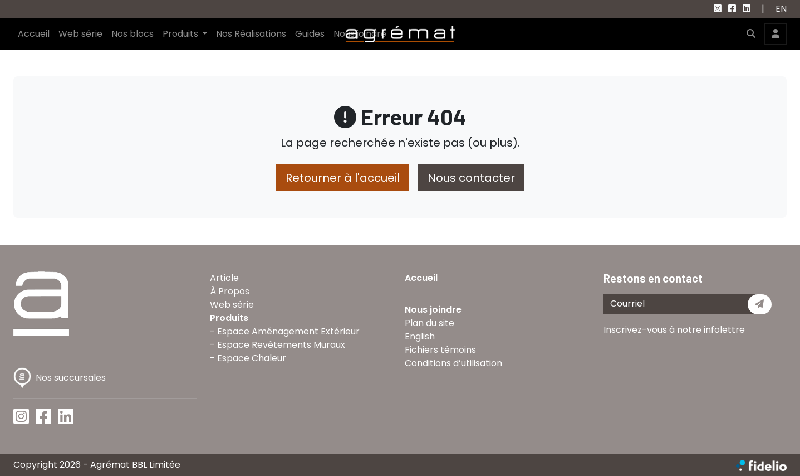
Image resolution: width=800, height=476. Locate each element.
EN (781, 8)
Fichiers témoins (440, 349)
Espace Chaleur (251, 358)
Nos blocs (132, 33)
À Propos (229, 291)
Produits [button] (181, 33)
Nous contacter (471, 178)
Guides (310, 33)
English (420, 336)
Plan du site (429, 323)
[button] (751, 34)
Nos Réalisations (251, 33)
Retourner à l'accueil (343, 178)
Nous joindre (433, 309)
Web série (80, 33)
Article (224, 277)
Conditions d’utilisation (453, 363)
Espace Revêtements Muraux (281, 344)
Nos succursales (59, 377)
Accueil (34, 33)
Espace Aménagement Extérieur (288, 331)
